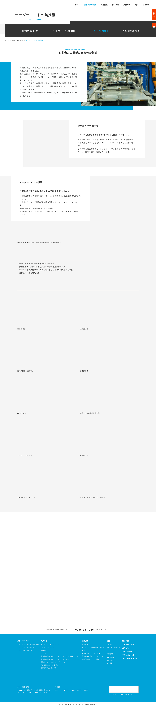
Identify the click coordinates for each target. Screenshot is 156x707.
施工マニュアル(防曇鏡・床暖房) (93, 647)
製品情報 (104, 5)
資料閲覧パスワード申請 (90, 659)
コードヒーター (46, 653)
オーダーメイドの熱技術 (99, 31)
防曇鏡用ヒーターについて (91, 653)
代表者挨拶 (110, 657)
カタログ (85, 644)
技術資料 (126, 5)
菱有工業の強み (90, 5)
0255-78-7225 (84, 629)
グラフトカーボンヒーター (50, 644)
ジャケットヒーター (47, 647)
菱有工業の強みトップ (29, 31)
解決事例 (115, 5)
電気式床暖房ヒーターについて (92, 656)
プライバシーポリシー (130, 655)
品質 (136, 5)
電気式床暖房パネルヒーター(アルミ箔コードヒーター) (60, 659)
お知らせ (125, 648)
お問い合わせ (154, 14)
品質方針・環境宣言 (113, 647)
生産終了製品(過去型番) (49, 668)
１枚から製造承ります (131, 31)
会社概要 (110, 660)
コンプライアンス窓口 (130, 658)
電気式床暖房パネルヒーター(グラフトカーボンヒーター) (60, 656)
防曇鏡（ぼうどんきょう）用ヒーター (54, 662)
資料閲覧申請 (154, 24)
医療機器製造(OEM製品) (49, 665)
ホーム (77, 5)
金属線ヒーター (46, 650)
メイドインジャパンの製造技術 (64, 31)
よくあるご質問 (128, 644)
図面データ (86, 650)
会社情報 (146, 5)
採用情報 (110, 663)
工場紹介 (110, 644)
